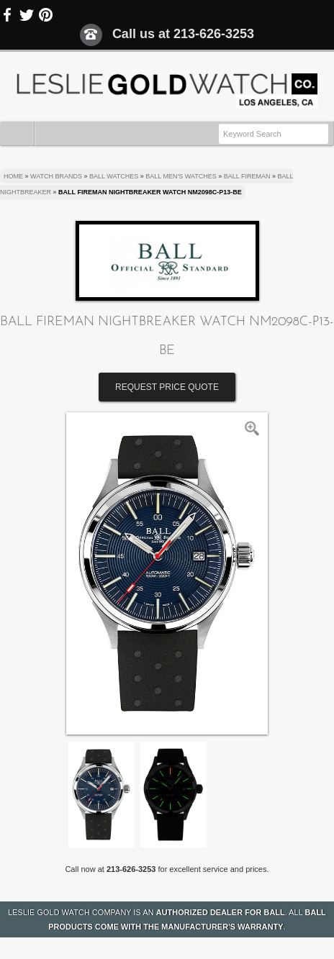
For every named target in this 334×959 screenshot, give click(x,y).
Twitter (27, 15)
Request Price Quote (167, 387)
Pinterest (45, 15)
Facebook (8, 15)
